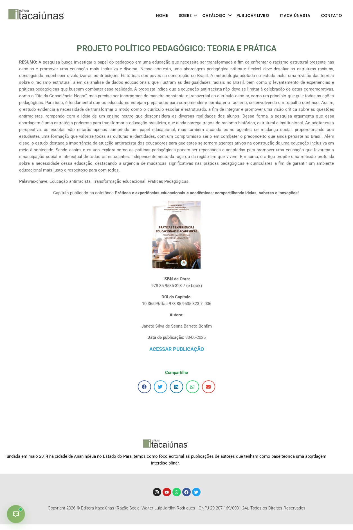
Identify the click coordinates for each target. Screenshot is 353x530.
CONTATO (331, 15)
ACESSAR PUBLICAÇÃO (176, 349)
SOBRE (188, 15)
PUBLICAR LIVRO (253, 15)
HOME (162, 15)
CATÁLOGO (216, 15)
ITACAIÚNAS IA (295, 15)
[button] (144, 386)
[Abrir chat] (16, 514)
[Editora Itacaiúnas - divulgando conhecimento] (36, 14)
